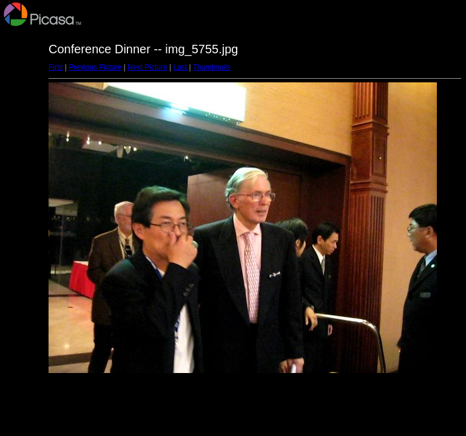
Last (180, 67)
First (55, 67)
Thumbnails (212, 67)
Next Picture (147, 67)
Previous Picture (95, 67)
